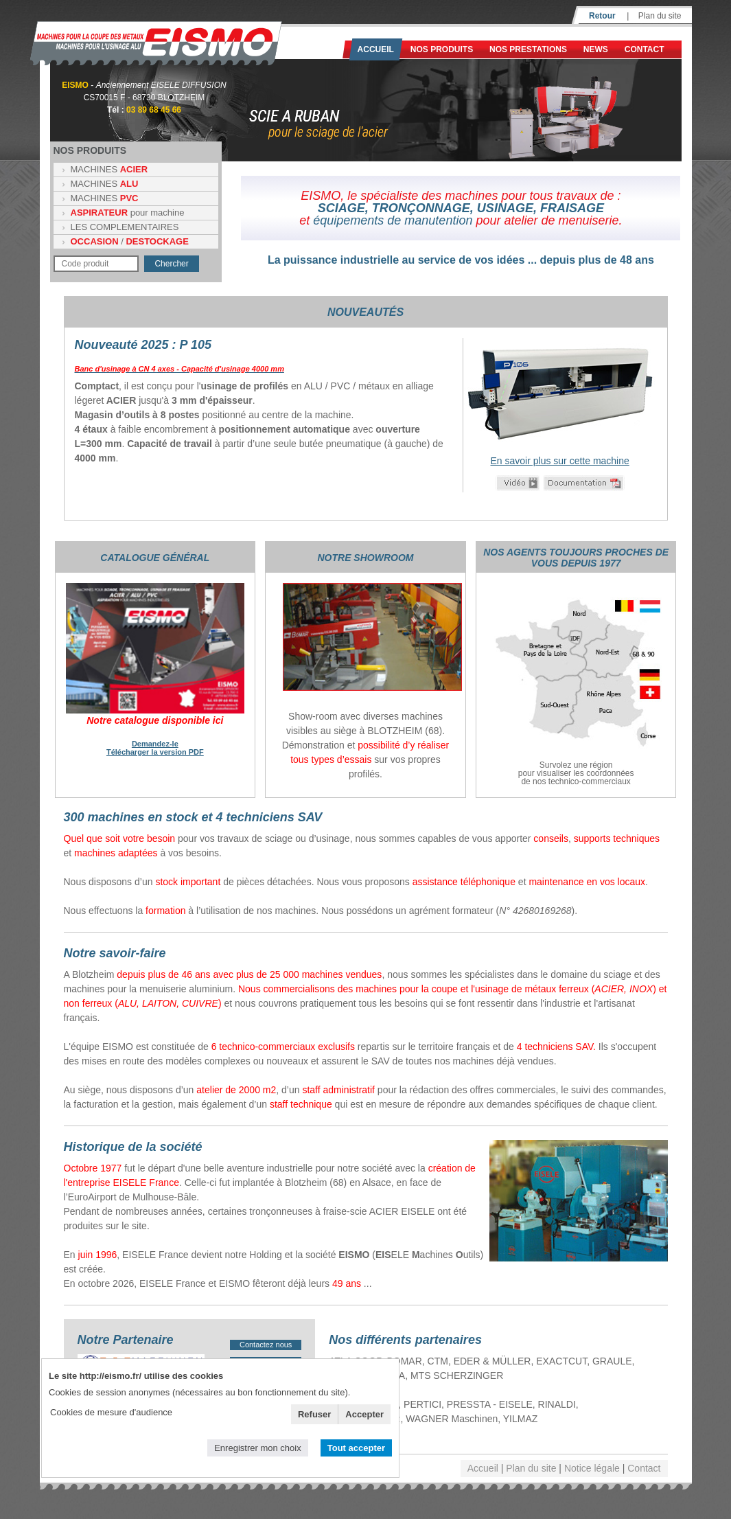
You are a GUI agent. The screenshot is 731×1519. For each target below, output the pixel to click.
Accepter (364, 1414)
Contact (644, 49)
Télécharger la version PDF (155, 752)
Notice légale (592, 1468)
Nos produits (441, 49)
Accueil (376, 49)
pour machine (128, 212)
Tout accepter (356, 1448)
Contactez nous (266, 1344)
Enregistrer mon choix (257, 1448)
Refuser (314, 1414)
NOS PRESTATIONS (528, 49)
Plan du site (660, 16)
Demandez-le (155, 744)
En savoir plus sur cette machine (559, 460)
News (595, 49)
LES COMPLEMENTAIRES (125, 227)
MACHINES (109, 169)
